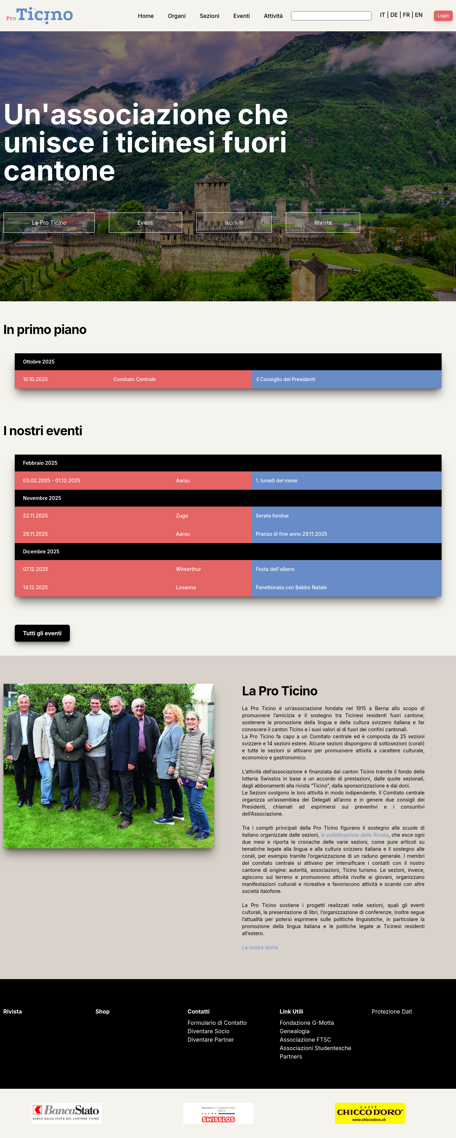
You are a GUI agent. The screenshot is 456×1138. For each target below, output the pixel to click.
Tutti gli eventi (42, 633)
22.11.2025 (35, 516)
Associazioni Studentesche (315, 1048)
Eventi (241, 15)
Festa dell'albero (275, 569)
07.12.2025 (35, 569)
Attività (273, 15)
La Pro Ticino (49, 222)
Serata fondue (272, 516)
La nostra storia (260, 947)
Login (443, 15)
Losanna (186, 587)
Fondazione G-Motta (307, 1022)
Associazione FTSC (305, 1039)
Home (146, 15)
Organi (177, 15)
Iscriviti (234, 222)
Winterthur (188, 569)
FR (406, 14)
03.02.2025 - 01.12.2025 (51, 480)
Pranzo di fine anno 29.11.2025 (291, 534)
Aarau (183, 480)
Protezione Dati (392, 1011)
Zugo (182, 516)
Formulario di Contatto (216, 1022)
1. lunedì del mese (277, 480)
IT (382, 14)
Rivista (323, 222)
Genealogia (295, 1031)
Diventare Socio (208, 1031)
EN (419, 14)
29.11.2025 (35, 534)
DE (394, 14)
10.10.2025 (35, 379)
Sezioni (209, 15)
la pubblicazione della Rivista (355, 835)
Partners (291, 1056)
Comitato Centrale (134, 379)
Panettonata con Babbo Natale (291, 587)
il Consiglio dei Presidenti (285, 379)
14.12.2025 (35, 587)
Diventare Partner (210, 1039)
